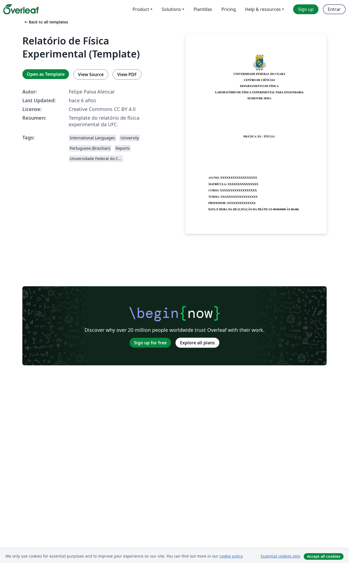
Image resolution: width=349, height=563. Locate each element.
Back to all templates (45, 22)
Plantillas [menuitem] (203, 9)
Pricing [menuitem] (228, 9)
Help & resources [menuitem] (263, 9)
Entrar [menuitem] (334, 9)
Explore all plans (197, 343)
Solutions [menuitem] (171, 9)
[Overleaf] (21, 9)
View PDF (127, 74)
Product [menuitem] (141, 9)
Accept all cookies (323, 556)
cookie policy (230, 556)
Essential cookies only (280, 556)
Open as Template (46, 74)
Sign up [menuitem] (306, 9)
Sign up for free (150, 343)
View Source (91, 74)
